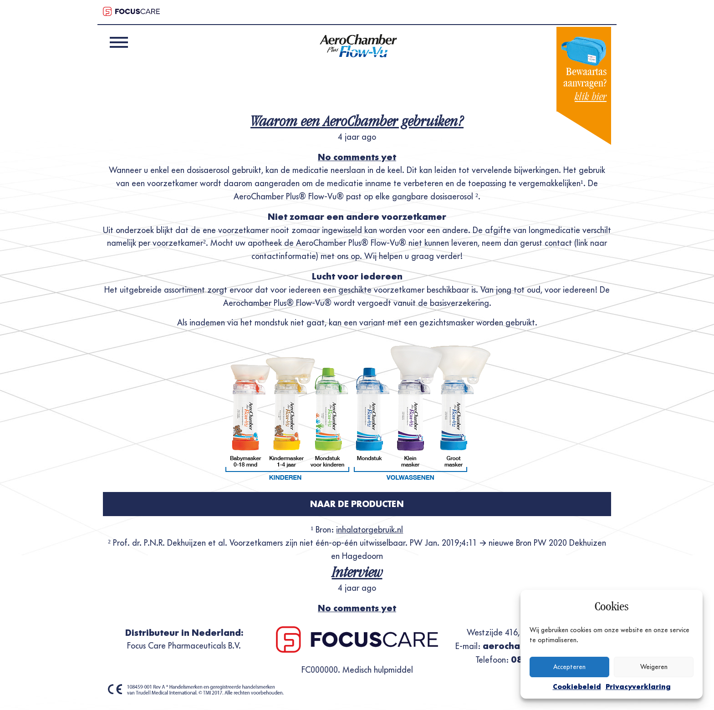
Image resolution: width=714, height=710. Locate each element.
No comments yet (357, 157)
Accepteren (569, 667)
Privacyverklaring (638, 686)
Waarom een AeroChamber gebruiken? (357, 121)
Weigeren (654, 667)
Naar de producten (357, 503)
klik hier (591, 96)
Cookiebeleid (577, 686)
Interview (357, 572)
